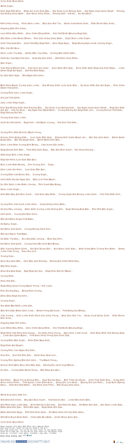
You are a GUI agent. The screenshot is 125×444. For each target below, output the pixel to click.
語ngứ (67, 38)
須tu (36, 271)
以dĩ (6, 98)
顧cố (37, 249)
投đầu (44, 333)
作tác (22, 58)
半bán (45, 179)
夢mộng (50, 85)
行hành (18, 400)
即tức (36, 38)
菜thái (44, 382)
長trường (9, 291)
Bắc (24, 435)
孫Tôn (33, 405)
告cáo (10, 117)
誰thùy (3, 296)
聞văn (7, 38)
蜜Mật (48, 417)
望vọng (42, 249)
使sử (44, 58)
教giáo (30, 75)
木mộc (111, 23)
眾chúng (54, 209)
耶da (76, 261)
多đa (74, 194)
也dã (85, 33)
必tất (27, 70)
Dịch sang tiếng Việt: (10, 430)
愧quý (41, 340)
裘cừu (22, 110)
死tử (16, 113)
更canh (13, 417)
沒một (85, 23)
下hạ (59, 23)
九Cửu (3, 1)
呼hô (17, 28)
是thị (6, 75)
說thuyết (9, 150)
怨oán (43, 412)
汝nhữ (3, 43)
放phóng (17, 360)
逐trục (22, 365)
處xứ (34, 160)
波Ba (39, 417)
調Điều (3, 407)
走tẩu (41, 38)
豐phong (121, 382)
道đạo (90, 68)
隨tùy (44, 23)
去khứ (45, 68)
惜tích (19, 333)
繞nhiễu (28, 53)
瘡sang (57, 184)
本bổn (31, 315)
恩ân (65, 68)
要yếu (98, 333)
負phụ (87, 43)
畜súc (62, 150)
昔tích (2, 11)
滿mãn (121, 137)
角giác (91, 11)
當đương (69, 110)
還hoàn (28, 370)
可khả (8, 43)
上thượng (101, 43)
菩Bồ (13, 11)
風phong (84, 382)
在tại (2, 13)
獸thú (77, 400)
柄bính (52, 110)
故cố (7, 219)
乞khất (3, 58)
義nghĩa (19, 345)
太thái (45, 385)
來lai (54, 23)
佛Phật (3, 6)
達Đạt (9, 407)
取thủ (63, 58)
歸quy (47, 370)
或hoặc (67, 23)
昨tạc (2, 108)
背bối (47, 43)
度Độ (87, 400)
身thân (26, 11)
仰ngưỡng (4, 28)
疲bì (12, 48)
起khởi (15, 88)
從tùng (59, 382)
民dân (8, 345)
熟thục (12, 219)
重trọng (35, 145)
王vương (22, 85)
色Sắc (9, 1)
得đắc (93, 23)
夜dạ (44, 85)
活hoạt (81, 150)
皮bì (14, 70)
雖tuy (13, 194)
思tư (117, 108)
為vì (8, 58)
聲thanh (27, 38)
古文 (13, 441)
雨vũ (90, 382)
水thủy (14, 13)
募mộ (21, 132)
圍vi (40, 244)
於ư (2, 75)
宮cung (34, 370)
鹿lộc (47, 11)
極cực (16, 48)
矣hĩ (20, 113)
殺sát (36, 70)
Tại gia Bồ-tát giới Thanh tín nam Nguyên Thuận (41, 430)
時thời (3, 23)
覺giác (30, 219)
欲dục (54, 68)
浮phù (55, 335)
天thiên (23, 28)
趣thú (93, 249)
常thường (120, 11)
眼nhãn (40, 311)
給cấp (34, 58)
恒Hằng (8, 13)
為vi (31, 11)
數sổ (50, 244)
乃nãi (101, 194)
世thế (27, 412)
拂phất (46, 110)
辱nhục (64, 417)
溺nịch (30, 23)
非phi (25, 108)
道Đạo (80, 412)
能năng (18, 137)
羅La (44, 417)
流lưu (49, 23)
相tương (81, 43)
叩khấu (66, 53)
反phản (17, 335)
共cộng (116, 380)
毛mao (59, 11)
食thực (34, 13)
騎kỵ (37, 43)
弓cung (16, 251)
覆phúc (24, 335)
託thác (122, 85)
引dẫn (9, 251)
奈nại (2, 355)
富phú (39, 150)
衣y (17, 110)
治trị (84, 137)
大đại (7, 48)
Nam (30, 435)
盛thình (115, 137)
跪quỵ (16, 291)
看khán (19, 311)
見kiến (57, 85)
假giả (26, 271)
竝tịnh (82, 400)
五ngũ (64, 365)
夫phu (29, 85)
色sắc (41, 11)
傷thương (72, 33)
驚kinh (18, 249)
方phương (10, 249)
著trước (99, 23)
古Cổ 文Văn (21, 441)
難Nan (85, 405)
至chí (30, 164)
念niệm (61, 145)
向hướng (54, 53)
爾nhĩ (2, 85)
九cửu (36, 11)
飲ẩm (28, 13)
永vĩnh (91, 380)
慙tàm (36, 340)
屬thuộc (70, 365)
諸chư (28, 33)
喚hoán (21, 38)
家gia (17, 58)
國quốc (15, 85)
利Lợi (43, 405)
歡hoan (22, 174)
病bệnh (3, 88)
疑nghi (68, 209)
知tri (83, 13)
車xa (107, 249)
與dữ (63, 13)
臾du (40, 271)
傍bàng (121, 249)
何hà (55, 33)
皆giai (44, 380)
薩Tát (18, 11)
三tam (39, 53)
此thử (106, 68)
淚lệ (51, 311)
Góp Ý (46, 441)
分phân (71, 137)
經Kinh (20, 1)
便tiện (16, 132)
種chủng (72, 11)
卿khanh (16, 68)
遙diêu (27, 209)
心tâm (43, 145)
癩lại (52, 184)
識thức (88, 13)
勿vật (14, 43)
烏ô (73, 13)
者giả (8, 11)
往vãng (47, 38)
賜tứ (91, 137)
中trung (15, 23)
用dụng (9, 68)
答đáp (15, 103)
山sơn (3, 33)
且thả (30, 68)
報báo (60, 68)
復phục (7, 224)
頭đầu (12, 28)
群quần (82, 380)
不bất (59, 33)
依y (53, 380)
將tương (21, 164)
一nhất (68, 13)
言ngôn (10, 6)
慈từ (63, 400)
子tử (24, 395)
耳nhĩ (117, 194)
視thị (48, 249)
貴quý (45, 150)
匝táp (45, 53)
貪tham (3, 70)
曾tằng (9, 286)
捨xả (55, 400)
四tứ (32, 249)
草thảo (46, 13)
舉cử (7, 311)
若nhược (108, 110)
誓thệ (103, 333)
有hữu (24, 23)
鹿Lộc (14, 1)
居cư (24, 239)
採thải (57, 58)
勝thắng (81, 311)
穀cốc (49, 382)
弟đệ (20, 395)
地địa (20, 53)
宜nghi (69, 194)
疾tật (21, 385)
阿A (80, 405)
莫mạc (78, 68)
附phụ (58, 380)
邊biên (20, 13)
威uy (47, 194)
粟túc (9, 140)
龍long (41, 33)
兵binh (94, 194)
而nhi (35, 75)
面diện (24, 184)
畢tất (59, 385)
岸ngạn (108, 43)
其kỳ (54, 11)
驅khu (16, 365)
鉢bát (106, 137)
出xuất (73, 23)
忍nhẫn (57, 417)
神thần (9, 33)
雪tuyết (110, 11)
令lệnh (49, 58)
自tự (40, 68)
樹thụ (105, 23)
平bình (51, 385)
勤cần (19, 417)
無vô (56, 249)
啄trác (49, 239)
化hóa (70, 385)
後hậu (74, 382)
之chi (91, 110)
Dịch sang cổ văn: (8, 428)
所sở (64, 122)
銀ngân (3, 140)
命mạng (31, 333)
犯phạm (31, 382)
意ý (81, 85)
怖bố (19, 43)
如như (104, 11)
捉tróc (54, 43)
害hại (108, 380)
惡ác (55, 145)
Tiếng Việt (5, 441)
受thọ (24, 75)
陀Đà (38, 405)
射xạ (29, 251)
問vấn (10, 93)
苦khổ (24, 417)
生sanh (50, 145)
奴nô (27, 58)
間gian (112, 68)
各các (35, 68)
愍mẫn (65, 33)
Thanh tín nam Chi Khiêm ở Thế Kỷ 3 (32, 428)
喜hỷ (27, 174)
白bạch (98, 11)
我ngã (79, 33)
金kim (100, 137)
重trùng (55, 244)
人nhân (36, 23)
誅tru (53, 365)
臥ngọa (19, 219)
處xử (31, 400)
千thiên (72, 380)
